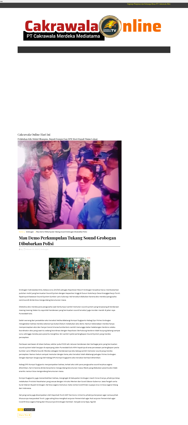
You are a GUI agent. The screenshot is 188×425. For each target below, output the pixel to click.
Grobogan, (45, 249)
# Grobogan (29, 410)
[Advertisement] (94, 75)
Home (21, 232)
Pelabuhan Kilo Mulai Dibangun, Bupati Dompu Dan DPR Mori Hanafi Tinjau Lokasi (57, 139)
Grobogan (30, 232)
